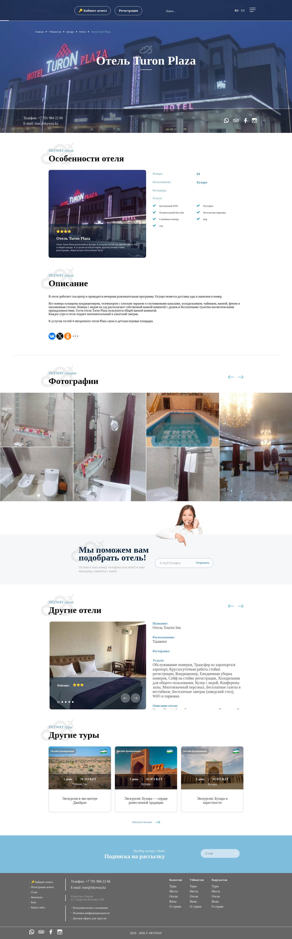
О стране (175, 906)
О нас (34, 892)
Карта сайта (38, 907)
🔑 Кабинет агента (93, 10)
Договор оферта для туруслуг (90, 918)
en (243, 10)
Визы (172, 901)
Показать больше (146, 822)
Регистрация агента (42, 887)
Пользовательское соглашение (90, 907)
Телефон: (30, 118)
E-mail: (29, 123)
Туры (172, 886)
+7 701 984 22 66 (50, 118)
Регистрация (128, 10)
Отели (173, 896)
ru (237, 10)
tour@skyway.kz (46, 123)
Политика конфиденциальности (91, 913)
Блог (34, 902)
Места (173, 891)
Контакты (37, 897)
